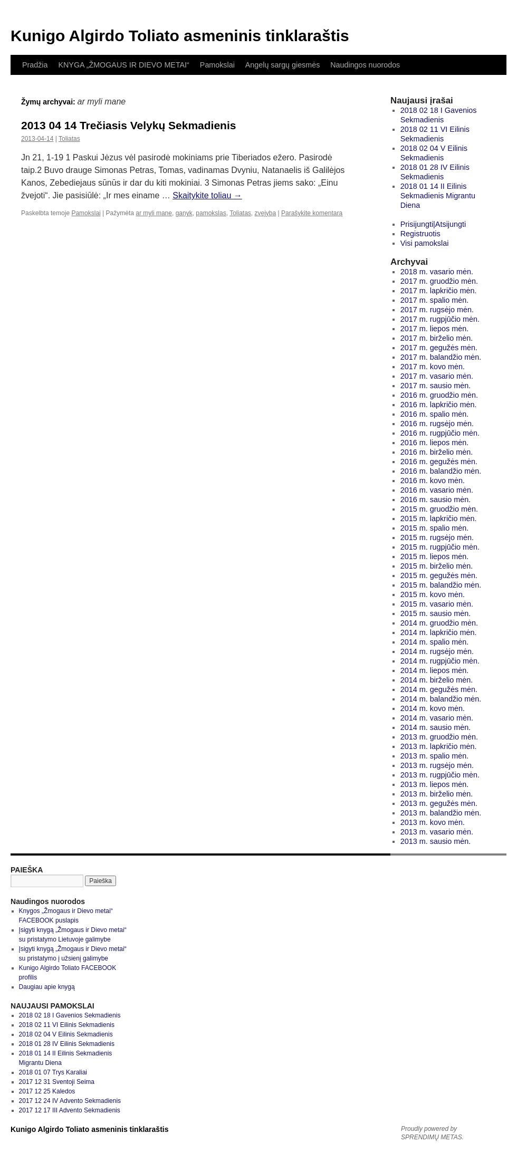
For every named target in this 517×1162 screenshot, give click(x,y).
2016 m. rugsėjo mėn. (437, 423)
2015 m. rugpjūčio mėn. (440, 547)
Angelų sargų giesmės (282, 65)
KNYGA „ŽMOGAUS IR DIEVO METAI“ (123, 65)
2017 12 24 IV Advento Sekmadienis (70, 1101)
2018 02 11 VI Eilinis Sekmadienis (66, 1025)
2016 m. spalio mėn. (434, 414)
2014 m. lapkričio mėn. (438, 632)
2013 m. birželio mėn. (436, 794)
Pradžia (34, 65)
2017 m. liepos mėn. (434, 328)
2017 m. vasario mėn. (436, 376)
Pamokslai (217, 65)
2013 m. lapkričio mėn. (438, 746)
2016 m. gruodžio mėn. (439, 395)
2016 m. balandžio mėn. (441, 471)
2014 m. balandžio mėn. (441, 699)
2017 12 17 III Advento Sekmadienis (69, 1110)
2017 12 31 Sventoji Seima (56, 1082)
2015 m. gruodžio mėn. (439, 509)
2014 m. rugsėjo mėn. (437, 651)
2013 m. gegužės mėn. (438, 803)
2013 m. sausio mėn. (435, 841)
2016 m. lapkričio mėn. (438, 404)
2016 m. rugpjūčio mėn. (440, 433)
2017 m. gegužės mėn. (438, 347)
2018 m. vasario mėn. (436, 271)
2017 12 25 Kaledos (47, 1091)
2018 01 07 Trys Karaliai (53, 1072)
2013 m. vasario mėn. (436, 832)
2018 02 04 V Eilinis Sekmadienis (66, 1034)
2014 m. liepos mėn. (434, 670)
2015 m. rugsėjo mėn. (437, 537)
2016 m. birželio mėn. (436, 452)
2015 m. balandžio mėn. (441, 585)
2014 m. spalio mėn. (434, 642)
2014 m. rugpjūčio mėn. (440, 661)
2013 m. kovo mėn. (432, 822)
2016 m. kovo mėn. (432, 480)
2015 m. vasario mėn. (436, 604)
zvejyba (265, 213)
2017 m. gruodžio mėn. (439, 281)
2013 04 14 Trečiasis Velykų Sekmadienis (128, 125)
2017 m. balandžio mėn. (441, 357)
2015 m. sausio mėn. (435, 613)
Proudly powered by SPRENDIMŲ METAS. (432, 1133)
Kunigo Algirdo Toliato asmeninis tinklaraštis (180, 35)
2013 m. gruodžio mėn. (439, 737)
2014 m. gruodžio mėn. (439, 623)
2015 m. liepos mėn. (434, 556)
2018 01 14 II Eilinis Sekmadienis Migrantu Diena (437, 195)
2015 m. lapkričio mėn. (438, 518)
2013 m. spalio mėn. (434, 756)
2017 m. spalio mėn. (434, 300)
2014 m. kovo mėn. (432, 708)
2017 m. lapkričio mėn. (438, 290)
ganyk (184, 213)
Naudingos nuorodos (365, 65)
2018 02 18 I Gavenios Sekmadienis (70, 1015)
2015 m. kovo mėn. (432, 594)
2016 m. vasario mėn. (436, 490)
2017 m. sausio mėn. (435, 385)
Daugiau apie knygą (47, 987)
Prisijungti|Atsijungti (433, 224)
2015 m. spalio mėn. (434, 528)
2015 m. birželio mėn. (436, 566)
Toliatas (69, 138)
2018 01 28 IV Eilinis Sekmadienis (66, 1044)
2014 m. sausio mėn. (435, 727)
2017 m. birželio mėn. (436, 338)
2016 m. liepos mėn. (434, 442)
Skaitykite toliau (207, 195)
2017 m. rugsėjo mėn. (437, 309)
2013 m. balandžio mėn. (441, 813)
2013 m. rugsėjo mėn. (437, 765)
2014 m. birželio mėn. (436, 680)
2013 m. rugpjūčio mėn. (440, 775)
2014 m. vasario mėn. (436, 718)
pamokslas (211, 213)
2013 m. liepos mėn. (434, 784)
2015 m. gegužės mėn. (438, 575)
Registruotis (420, 233)
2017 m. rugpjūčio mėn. (440, 319)
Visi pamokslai (424, 243)
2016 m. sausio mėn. (435, 499)
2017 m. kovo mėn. (432, 366)
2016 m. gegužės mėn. (438, 461)
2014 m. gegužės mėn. (438, 689)
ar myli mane (154, 213)
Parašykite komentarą (311, 213)
